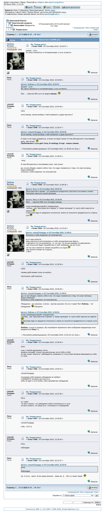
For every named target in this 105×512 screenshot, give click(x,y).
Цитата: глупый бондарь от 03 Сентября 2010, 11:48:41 (48, 232)
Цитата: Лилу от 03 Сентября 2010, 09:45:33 (44, 189)
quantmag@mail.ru (52, 14)
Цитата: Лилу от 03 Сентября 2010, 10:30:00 (44, 199)
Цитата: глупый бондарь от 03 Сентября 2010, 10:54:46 (43, 132)
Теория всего (21, 30)
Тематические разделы (22, 23)
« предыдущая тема (80, 28)
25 (28, 34)
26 (31, 34)
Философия (19, 25)
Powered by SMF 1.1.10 (35, 509)
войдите (40, 2)
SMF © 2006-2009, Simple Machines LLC (62, 509)
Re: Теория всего (38, 44)
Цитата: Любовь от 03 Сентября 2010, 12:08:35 (40, 312)
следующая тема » (94, 29)
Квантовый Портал (18, 21)
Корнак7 (9, 27)
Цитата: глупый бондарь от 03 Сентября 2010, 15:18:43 (43, 465)
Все (39, 34)
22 (20, 34)
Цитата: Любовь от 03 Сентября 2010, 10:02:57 (40, 84)
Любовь (10, 44)
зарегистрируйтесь (56, 2)
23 (22, 34)
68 (35, 34)
